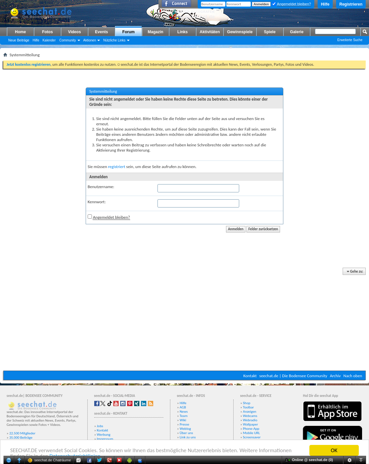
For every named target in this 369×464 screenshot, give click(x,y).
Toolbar (248, 407)
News (184, 411)
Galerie (296, 32)
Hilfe (325, 4)
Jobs (100, 426)
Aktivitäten (210, 32)
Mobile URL (251, 433)
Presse (184, 424)
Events (101, 32)
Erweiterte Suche (349, 40)
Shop (246, 403)
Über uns (186, 433)
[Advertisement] (184, 320)
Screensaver (252, 437)
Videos (74, 32)
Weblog (185, 429)
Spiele (269, 32)
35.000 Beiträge (20, 437)
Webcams (250, 416)
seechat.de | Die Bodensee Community (293, 375)
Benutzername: (101, 186)
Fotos (47, 32)
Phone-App (251, 429)
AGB (183, 407)
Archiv (335, 375)
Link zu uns (188, 437)
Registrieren (350, 4)
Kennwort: (97, 201)
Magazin (155, 32)
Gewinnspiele (239, 32)
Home (20, 32)
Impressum (105, 439)
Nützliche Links (114, 40)
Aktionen (89, 40)
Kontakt (250, 375)
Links (182, 32)
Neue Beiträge (18, 40)
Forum (128, 32)
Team (183, 416)
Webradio (250, 420)
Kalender (49, 40)
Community (67, 40)
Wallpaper (250, 424)
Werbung (103, 434)
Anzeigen (249, 411)
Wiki (183, 420)
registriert (116, 166)
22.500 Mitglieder (22, 433)
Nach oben (352, 375)
